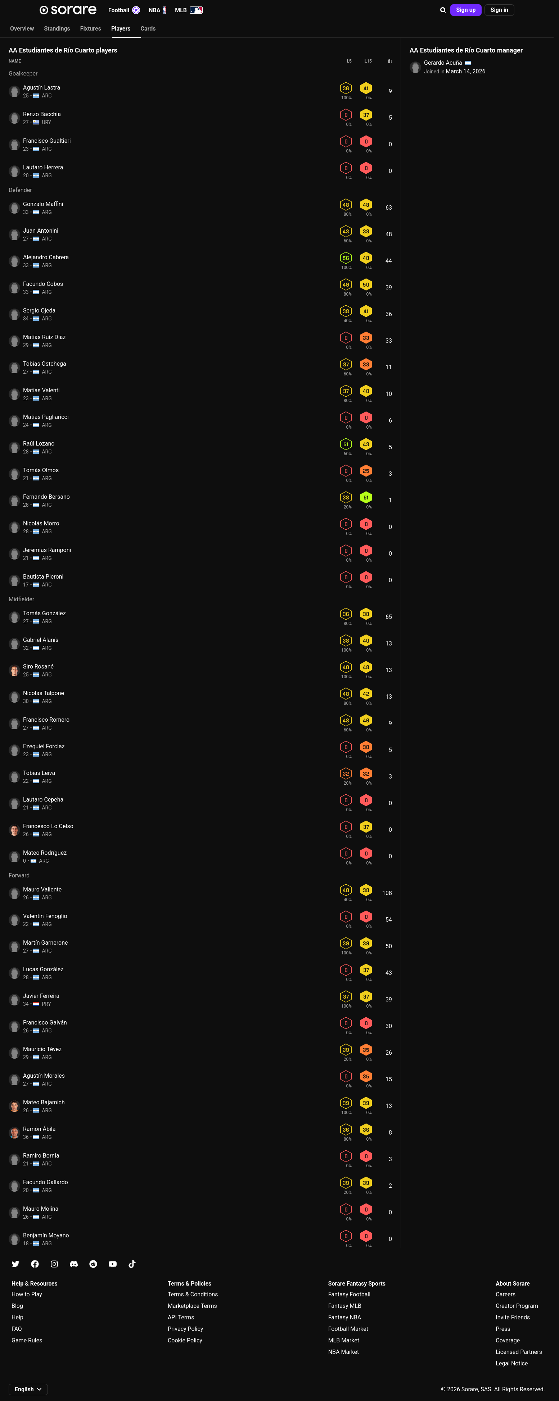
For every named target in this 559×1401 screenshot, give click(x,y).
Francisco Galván (45, 1022)
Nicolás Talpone (43, 693)
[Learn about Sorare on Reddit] (93, 1264)
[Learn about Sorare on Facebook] (35, 1264)
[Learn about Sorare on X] (15, 1264)
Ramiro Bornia (41, 1155)
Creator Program (517, 1305)
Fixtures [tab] (90, 28)
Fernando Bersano (46, 496)
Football (124, 10)
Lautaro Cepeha (43, 799)
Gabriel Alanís (40, 639)
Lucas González (43, 969)
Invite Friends (513, 1317)
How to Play (27, 1294)
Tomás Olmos (41, 470)
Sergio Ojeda (39, 310)
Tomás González (44, 613)
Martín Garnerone (45, 942)
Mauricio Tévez (42, 1049)
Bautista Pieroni (43, 576)
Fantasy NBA (344, 1317)
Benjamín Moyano (46, 1235)
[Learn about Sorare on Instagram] (54, 1264)
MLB (189, 10)
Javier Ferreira (41, 995)
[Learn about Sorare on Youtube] (113, 1264)
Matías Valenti (41, 390)
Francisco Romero (46, 719)
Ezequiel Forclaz (44, 746)
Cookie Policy (185, 1340)
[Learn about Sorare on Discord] (74, 1264)
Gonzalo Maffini (43, 204)
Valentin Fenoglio (45, 916)
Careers (505, 1294)
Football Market (348, 1328)
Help (17, 1317)
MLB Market (343, 1340)
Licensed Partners (519, 1351)
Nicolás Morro (41, 523)
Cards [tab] (148, 28)
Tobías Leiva (39, 773)
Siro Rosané (38, 666)
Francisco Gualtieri (47, 140)
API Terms (181, 1317)
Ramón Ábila (39, 1129)
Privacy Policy (185, 1328)
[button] (443, 10)
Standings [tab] (57, 28)
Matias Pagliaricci (46, 417)
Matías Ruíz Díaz (44, 337)
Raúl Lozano (38, 443)
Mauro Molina (40, 1208)
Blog (17, 1305)
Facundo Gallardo (45, 1182)
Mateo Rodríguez (45, 852)
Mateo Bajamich (44, 1102)
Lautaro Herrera (43, 167)
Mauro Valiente (42, 889)
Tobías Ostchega (44, 363)
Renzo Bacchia (42, 114)
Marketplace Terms (192, 1305)
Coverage (508, 1340)
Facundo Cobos (43, 283)
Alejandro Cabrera (46, 257)
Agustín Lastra (41, 87)
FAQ (17, 1328)
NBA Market (343, 1351)
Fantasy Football (349, 1294)
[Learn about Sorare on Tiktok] (132, 1264)
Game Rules (27, 1340)
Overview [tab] (22, 28)
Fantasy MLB (344, 1305)
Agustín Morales (44, 1075)
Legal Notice (512, 1363)
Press (503, 1328)
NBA (157, 10)
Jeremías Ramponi (47, 550)
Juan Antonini (40, 230)
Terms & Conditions (193, 1294)
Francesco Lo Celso (48, 826)
